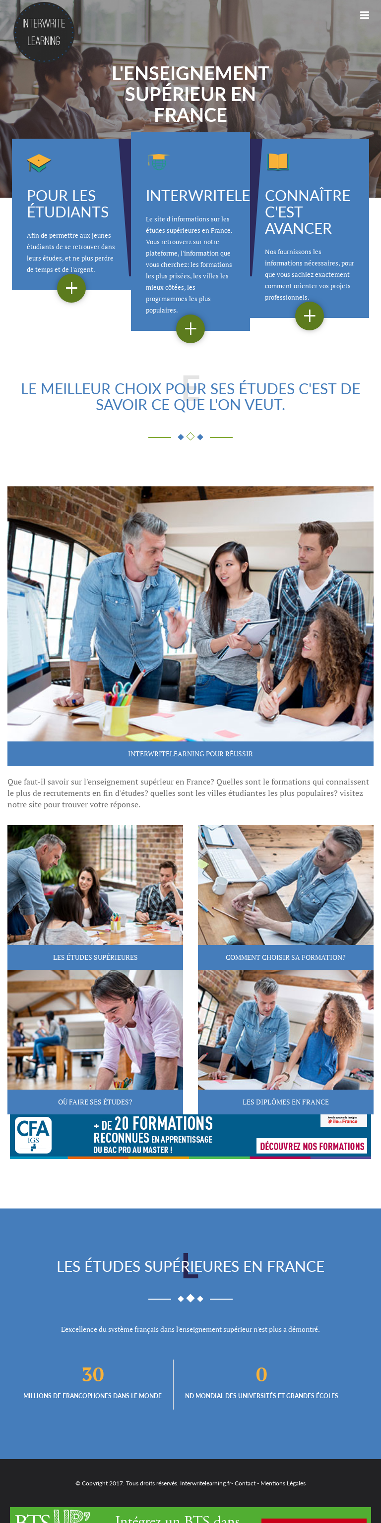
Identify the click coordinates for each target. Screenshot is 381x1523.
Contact (245, 1483)
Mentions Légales (283, 1483)
